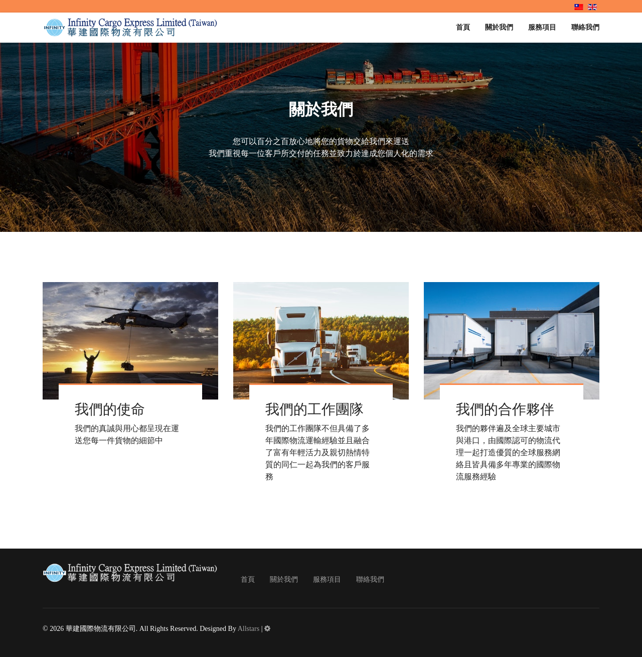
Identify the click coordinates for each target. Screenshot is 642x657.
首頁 (463, 27)
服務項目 (542, 27)
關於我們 (499, 27)
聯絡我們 (585, 27)
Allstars (249, 628)
